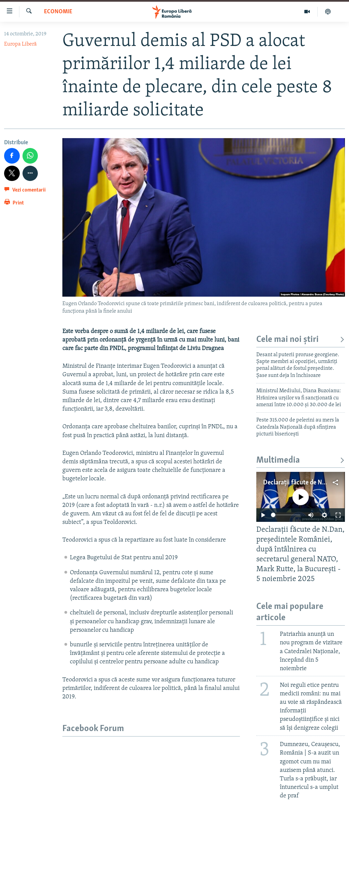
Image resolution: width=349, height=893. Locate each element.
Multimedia (300, 460)
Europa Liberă (20, 44)
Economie (58, 12)
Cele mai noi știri (300, 339)
